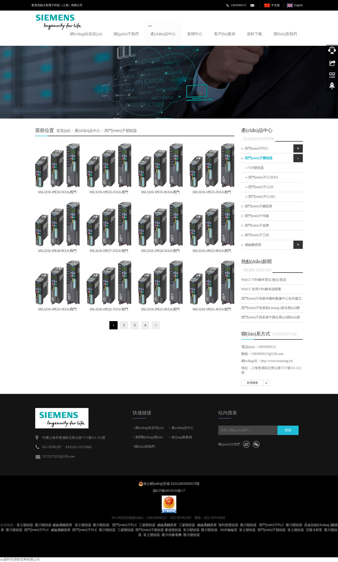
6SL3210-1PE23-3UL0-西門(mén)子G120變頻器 (57, 311)
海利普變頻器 (228, 525)
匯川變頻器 (43, 525)
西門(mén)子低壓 (257, 225)
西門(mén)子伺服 (257, 216)
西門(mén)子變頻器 (120, 131)
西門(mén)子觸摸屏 (258, 206)
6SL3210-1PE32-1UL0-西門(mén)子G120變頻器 (109, 193)
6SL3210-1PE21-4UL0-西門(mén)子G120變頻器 (212, 311)
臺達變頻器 (173, 530)
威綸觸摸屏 (253, 244)
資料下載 (254, 34)
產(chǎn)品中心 (163, 34)
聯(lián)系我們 (285, 34)
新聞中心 (194, 34)
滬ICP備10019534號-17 (169, 491)
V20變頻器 (256, 167)
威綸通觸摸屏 (62, 525)
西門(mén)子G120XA (263, 177)
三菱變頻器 (147, 525)
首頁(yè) (63, 131)
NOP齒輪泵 (228, 530)
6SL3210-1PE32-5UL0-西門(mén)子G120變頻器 (57, 193)
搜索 (288, 430)
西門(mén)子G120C (262, 196)
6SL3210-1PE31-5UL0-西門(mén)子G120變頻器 (212, 193)
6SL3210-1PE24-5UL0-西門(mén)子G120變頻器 (160, 252)
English (298, 5)
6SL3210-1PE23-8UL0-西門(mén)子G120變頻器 (212, 252)
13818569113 (238, 5)
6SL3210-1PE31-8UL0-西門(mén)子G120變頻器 (160, 193)
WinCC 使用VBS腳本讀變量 (261, 289)
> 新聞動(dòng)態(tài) (148, 437)
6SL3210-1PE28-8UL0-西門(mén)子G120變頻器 (57, 252)
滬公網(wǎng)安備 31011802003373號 (171, 483)
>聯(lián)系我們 (144, 446)
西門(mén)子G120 (260, 187)
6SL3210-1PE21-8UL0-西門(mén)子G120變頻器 (160, 311)
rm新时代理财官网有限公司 (20, 559)
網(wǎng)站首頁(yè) (86, 34)
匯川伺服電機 (171, 535)
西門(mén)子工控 (257, 235)
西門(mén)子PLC (257, 148)
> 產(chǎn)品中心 (181, 428)
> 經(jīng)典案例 (180, 437)
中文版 (275, 5)
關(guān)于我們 (126, 34)
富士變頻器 (25, 525)
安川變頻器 (191, 530)
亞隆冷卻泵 (314, 530)
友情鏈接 (252, 382)
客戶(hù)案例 (224, 34)
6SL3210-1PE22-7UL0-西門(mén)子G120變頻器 (109, 311)
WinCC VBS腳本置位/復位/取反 (263, 279)
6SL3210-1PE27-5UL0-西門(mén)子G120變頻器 (109, 252)
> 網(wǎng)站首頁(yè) (148, 428)
